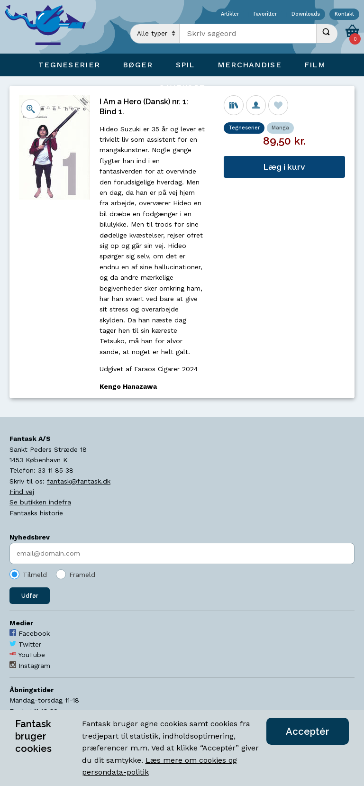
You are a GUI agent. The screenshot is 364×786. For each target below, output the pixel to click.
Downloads (305, 14)
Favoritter (265, 14)
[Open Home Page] (50, 27)
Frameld (82, 574)
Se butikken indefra (40, 502)
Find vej (21, 491)
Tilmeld (35, 574)
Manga (280, 128)
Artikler (230, 14)
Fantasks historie (36, 513)
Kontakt (344, 14)
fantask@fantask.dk (78, 481)
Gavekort (182, 87)
